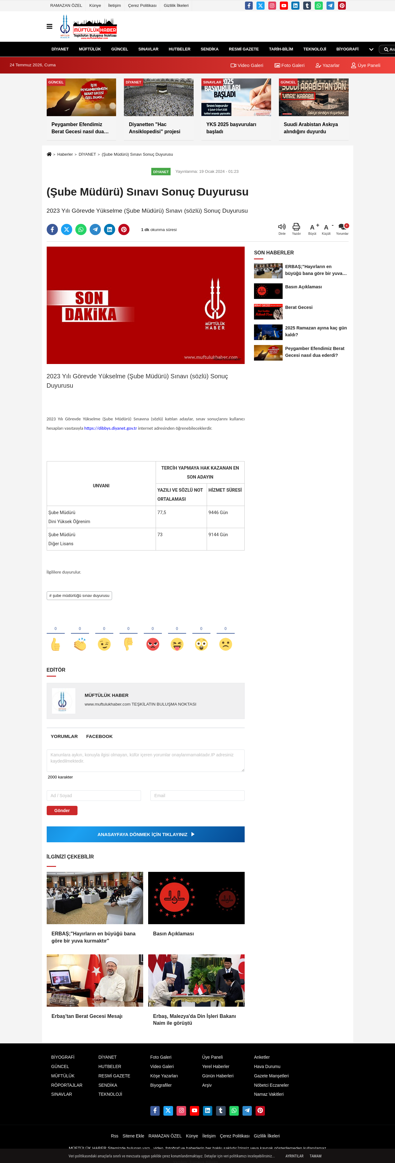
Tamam (316, 1156)
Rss (115, 1136)
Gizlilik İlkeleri (176, 5)
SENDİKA (210, 49)
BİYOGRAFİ (347, 49)
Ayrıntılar (294, 1156)
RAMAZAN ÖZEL (66, 5)
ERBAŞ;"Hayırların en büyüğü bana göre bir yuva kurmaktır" (94, 937)
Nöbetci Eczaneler (271, 1085)
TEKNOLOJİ (314, 49)
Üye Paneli (365, 65)
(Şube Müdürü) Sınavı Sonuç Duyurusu (137, 154)
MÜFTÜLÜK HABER (107, 695)
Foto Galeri (289, 65)
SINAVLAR (148, 49)
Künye (95, 5)
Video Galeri (247, 65)
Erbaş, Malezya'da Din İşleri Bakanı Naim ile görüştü (194, 1020)
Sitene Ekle (133, 1136)
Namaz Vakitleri (269, 1094)
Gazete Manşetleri (271, 1076)
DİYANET (60, 49)
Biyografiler (161, 1085)
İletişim (114, 5)
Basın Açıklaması (173, 933)
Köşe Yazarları (164, 1076)
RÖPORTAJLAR (66, 1085)
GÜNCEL (119, 49)
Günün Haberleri (217, 1076)
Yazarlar (328, 65)
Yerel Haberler (215, 1066)
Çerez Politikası (142, 5)
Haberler (65, 154)
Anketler (262, 1057)
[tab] (64, 736)
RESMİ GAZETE (244, 49)
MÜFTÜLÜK (90, 49)
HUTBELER (179, 49)
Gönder (62, 810)
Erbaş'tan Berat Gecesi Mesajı (87, 1016)
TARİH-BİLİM (281, 49)
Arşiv (207, 1085)
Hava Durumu (267, 1066)
